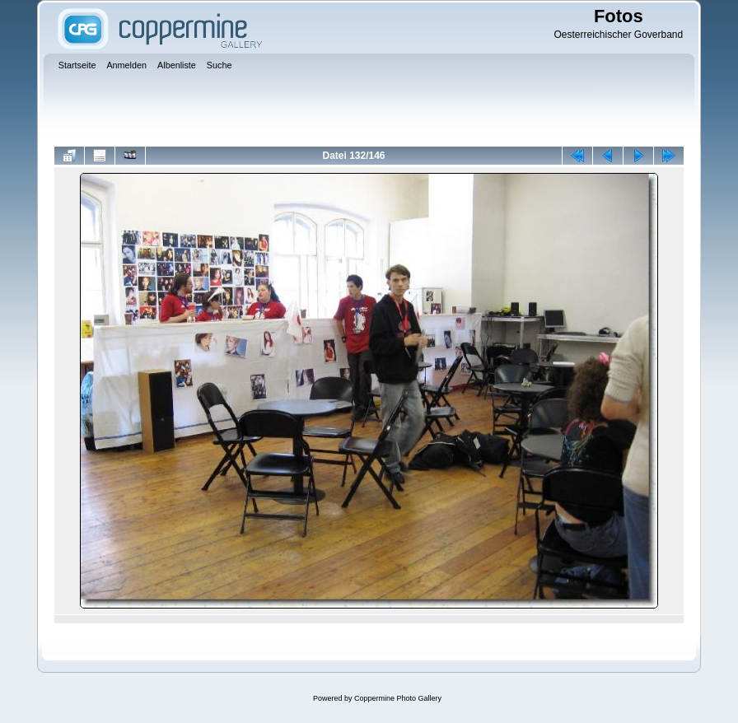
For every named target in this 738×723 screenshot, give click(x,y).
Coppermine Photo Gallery (397, 698)
